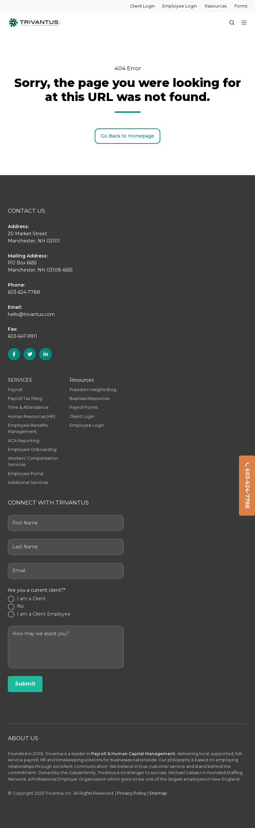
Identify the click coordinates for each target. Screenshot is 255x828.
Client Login (142, 6)
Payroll (15, 389)
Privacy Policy (131, 793)
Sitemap (158, 793)
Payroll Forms (84, 407)
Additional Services (28, 482)
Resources (216, 6)
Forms (240, 6)
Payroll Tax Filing (25, 398)
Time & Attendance (28, 407)
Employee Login (179, 6)
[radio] (66, 599)
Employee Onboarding (32, 449)
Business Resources (89, 398)
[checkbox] (66, 606)
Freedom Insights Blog (93, 389)
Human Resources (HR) (31, 416)
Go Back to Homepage (127, 136)
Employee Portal (25, 473)
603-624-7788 (247, 485)
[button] (232, 22)
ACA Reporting (23, 440)
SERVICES (20, 380)
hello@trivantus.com (31, 314)
